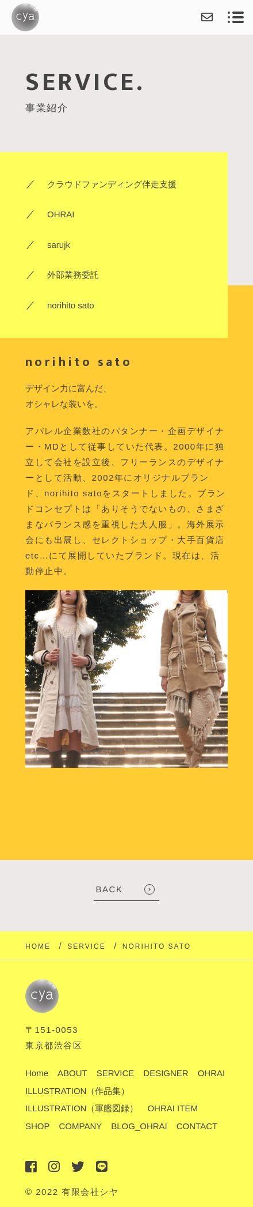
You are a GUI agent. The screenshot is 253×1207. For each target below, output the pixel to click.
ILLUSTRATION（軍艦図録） (81, 1108)
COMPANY (80, 1126)
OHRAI (61, 214)
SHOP (37, 1126)
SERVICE (116, 1073)
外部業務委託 (73, 275)
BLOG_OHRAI (139, 1126)
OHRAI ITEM (172, 1108)
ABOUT (72, 1073)
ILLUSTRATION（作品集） (77, 1091)
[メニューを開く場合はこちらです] (235, 17)
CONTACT (197, 1126)
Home (36, 1073)
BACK (109, 889)
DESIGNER (165, 1073)
